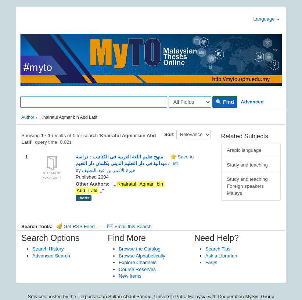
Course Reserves (137, 269)
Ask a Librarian (221, 256)
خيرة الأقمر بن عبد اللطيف (108, 170)
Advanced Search (51, 256)
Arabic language (244, 150)
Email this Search (129, 226)
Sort (169, 134)
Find (225, 102)
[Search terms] (93, 102)
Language (267, 19)
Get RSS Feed (76, 226)
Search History (48, 249)
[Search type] (190, 102)
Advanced (252, 102)
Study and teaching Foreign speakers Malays (247, 185)
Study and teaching (247, 165)
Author (27, 117)
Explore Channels (138, 262)
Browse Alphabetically (142, 256)
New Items (130, 276)
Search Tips (218, 249)
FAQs (211, 262)
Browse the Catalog (139, 249)
